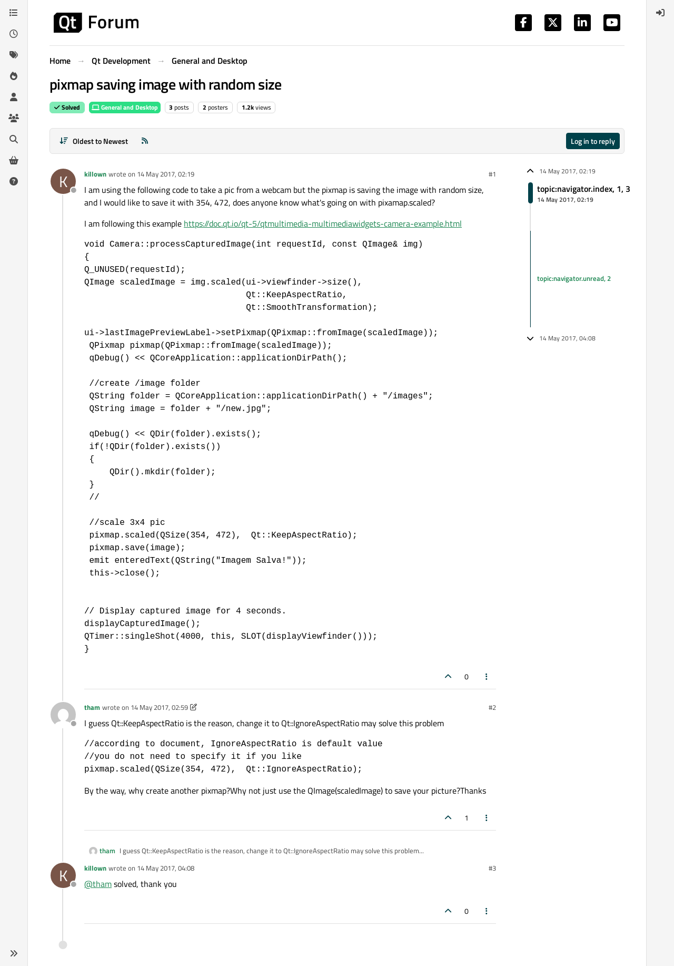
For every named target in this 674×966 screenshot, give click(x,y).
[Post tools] (487, 676)
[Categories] (13, 12)
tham (92, 707)
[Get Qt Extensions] (13, 160)
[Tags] (13, 54)
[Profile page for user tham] (63, 714)
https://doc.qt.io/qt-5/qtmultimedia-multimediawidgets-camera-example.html (323, 223)
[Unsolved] (13, 181)
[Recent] (13, 33)
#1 (492, 174)
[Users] (13, 97)
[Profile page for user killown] (63, 181)
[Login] (660, 12)
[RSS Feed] (145, 141)
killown (95, 174)
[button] (13, 953)
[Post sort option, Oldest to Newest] (93, 141)
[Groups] (13, 118)
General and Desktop (125, 107)
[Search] (13, 139)
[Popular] (13, 75)
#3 (492, 868)
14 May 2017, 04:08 (165, 868)
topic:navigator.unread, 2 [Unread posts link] (574, 279)
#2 (492, 707)
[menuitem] (660, 12)
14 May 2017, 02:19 (165, 174)
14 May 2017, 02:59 (159, 707)
